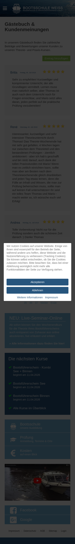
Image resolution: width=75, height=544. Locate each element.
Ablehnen (37, 290)
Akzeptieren (37, 282)
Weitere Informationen (30, 297)
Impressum (51, 297)
